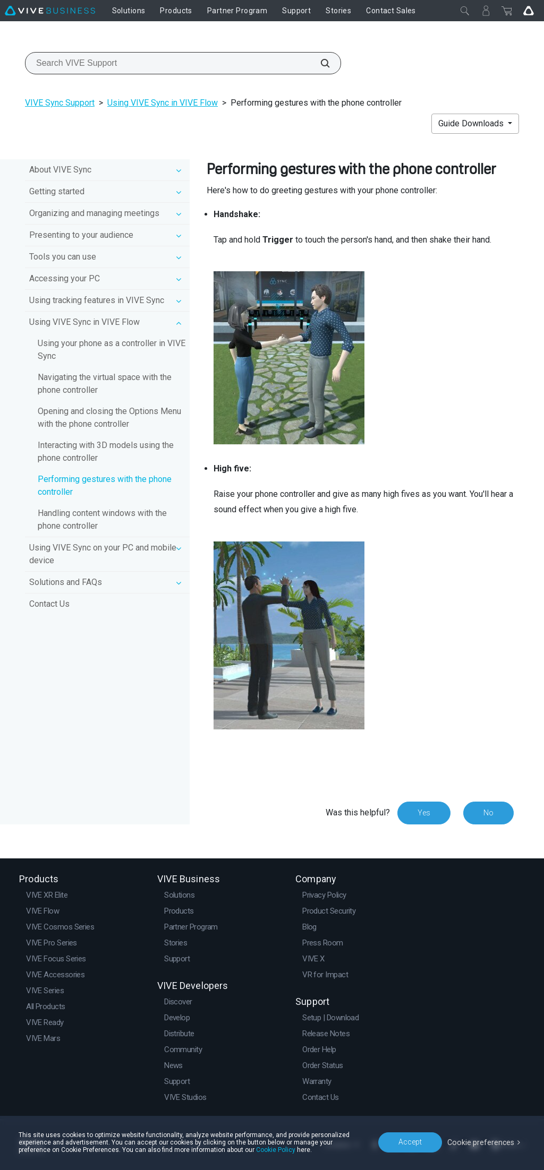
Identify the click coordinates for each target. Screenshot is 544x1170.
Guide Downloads (472, 123)
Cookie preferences (481, 1142)
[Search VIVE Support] (319, 63)
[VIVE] (50, 10)
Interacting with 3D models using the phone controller (106, 451)
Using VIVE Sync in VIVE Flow (162, 103)
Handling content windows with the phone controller (102, 519)
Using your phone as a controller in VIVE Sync (111, 349)
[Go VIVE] (528, 10)
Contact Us (49, 604)
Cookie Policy (275, 1150)
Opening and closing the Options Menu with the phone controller (109, 417)
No (488, 812)
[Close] (464, 10)
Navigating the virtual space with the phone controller (105, 383)
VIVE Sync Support (60, 103)
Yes (424, 812)
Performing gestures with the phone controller (105, 485)
